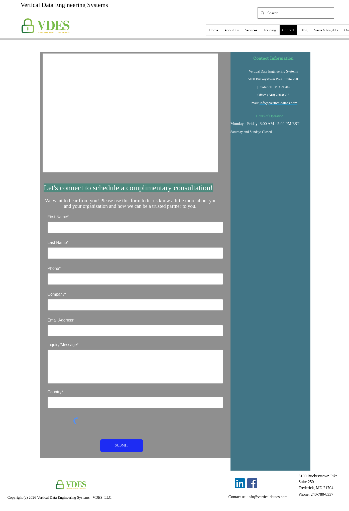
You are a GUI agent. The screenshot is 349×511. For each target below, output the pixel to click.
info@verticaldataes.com (278, 103)
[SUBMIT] (121, 445)
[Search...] (295, 13)
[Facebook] (252, 483)
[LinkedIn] (240, 483)
